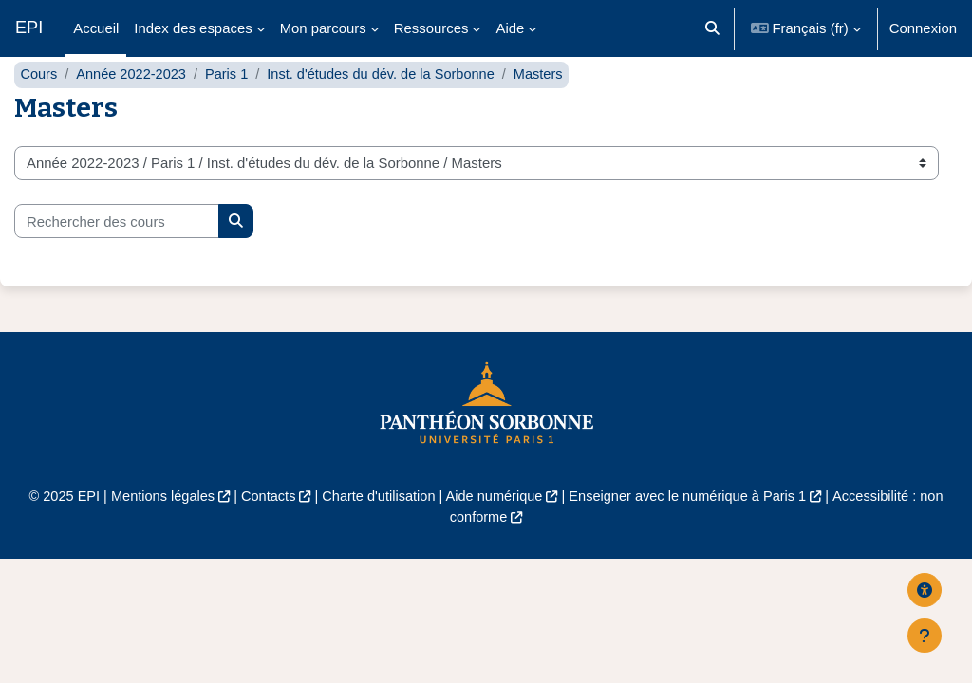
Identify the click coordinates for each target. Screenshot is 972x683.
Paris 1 (230, 111)
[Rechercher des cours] (116, 259)
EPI (29, 27)
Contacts (263, 534)
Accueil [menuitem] (96, 28)
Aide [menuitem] (509, 28)
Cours (39, 111)
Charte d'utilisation (376, 534)
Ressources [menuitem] (431, 28)
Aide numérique (494, 534)
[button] (712, 28)
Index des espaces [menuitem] (193, 28)
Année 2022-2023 (133, 111)
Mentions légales (156, 534)
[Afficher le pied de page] (924, 635)
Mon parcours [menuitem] (323, 28)
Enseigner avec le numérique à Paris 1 (691, 534)
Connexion (923, 28)
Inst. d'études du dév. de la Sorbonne (388, 111)
